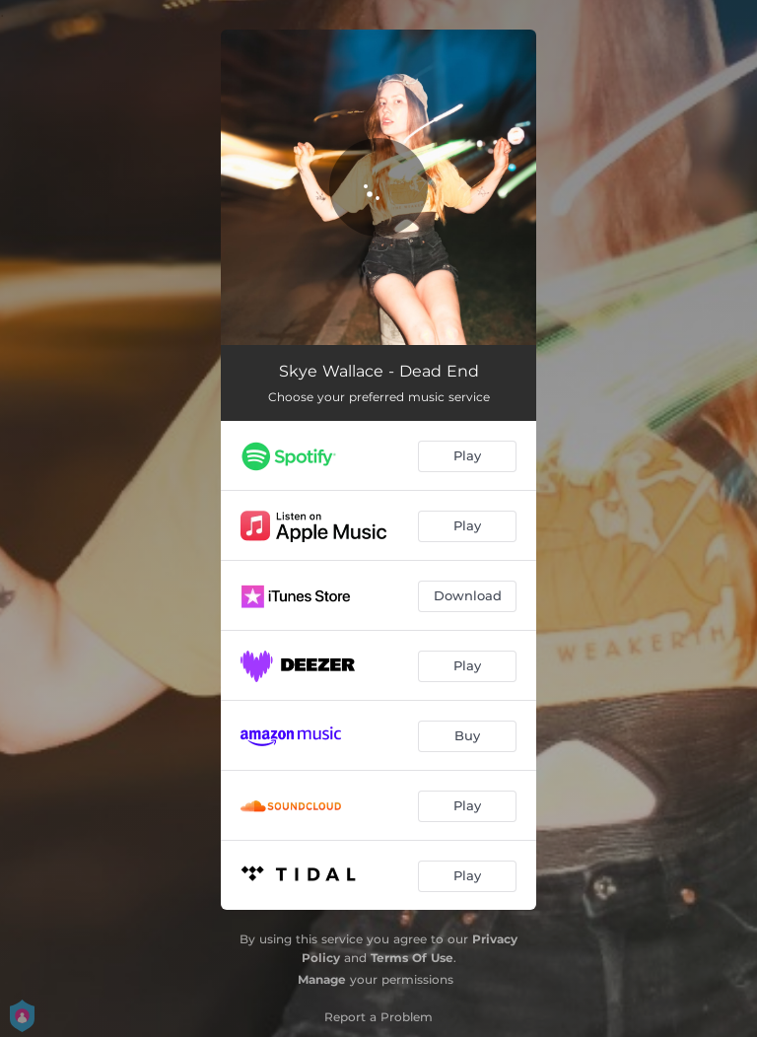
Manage (322, 979)
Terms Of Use (412, 957)
